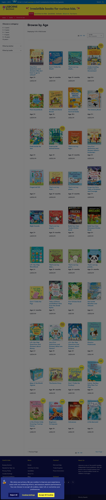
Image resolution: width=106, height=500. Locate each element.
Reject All (13, 495)
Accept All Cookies (46, 495)
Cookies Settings (28, 495)
